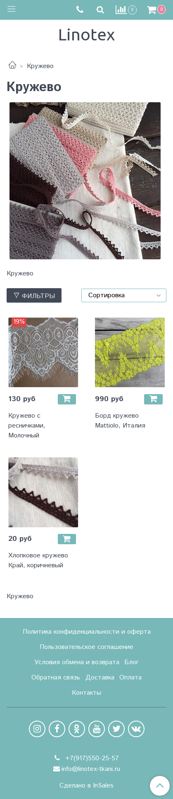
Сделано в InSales (86, 786)
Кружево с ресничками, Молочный (26, 425)
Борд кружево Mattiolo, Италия (120, 420)
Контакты (86, 693)
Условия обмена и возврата (76, 662)
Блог (131, 662)
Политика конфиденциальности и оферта (87, 632)
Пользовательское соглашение (86, 647)
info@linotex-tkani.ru (91, 769)
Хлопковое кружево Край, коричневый (38, 560)
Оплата (130, 677)
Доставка (99, 677)
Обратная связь (55, 677)
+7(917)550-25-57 (91, 758)
